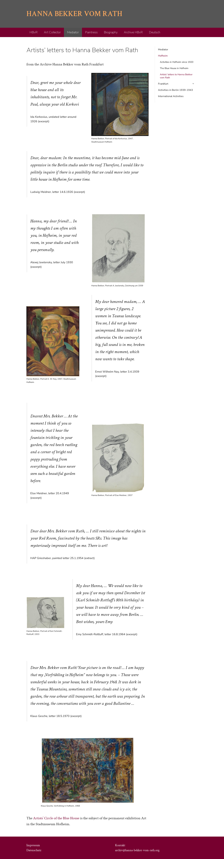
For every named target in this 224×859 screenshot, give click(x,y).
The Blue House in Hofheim (174, 68)
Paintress (91, 32)
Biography (111, 32)
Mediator (73, 32)
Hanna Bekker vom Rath (74, 14)
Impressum (33, 845)
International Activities (171, 96)
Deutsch (154, 32)
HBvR (34, 32)
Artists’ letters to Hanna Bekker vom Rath (176, 76)
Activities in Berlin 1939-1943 (175, 90)
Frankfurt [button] (178, 84)
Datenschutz (33, 850)
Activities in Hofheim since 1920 (176, 62)
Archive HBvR (133, 32)
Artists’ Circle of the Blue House (56, 818)
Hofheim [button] (163, 55)
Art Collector (52, 32)
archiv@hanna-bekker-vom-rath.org (137, 850)
